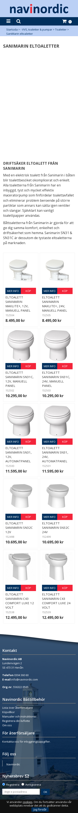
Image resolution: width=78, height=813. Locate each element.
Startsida (12, 29)
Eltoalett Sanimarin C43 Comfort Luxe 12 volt (19, 600)
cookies (27, 802)
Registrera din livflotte (16, 721)
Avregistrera (33, 784)
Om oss (7, 725)
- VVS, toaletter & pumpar (36, 29)
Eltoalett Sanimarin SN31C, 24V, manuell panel (56, 379)
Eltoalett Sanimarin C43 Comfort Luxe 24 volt (56, 600)
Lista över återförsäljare (17, 708)
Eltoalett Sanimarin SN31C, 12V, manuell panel (19, 379)
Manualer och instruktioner (19, 716)
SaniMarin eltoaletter (19, 34)
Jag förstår (40, 809)
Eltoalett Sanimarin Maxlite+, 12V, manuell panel (17, 303)
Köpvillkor (8, 712)
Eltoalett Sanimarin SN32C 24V (55, 527)
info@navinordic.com (24, 679)
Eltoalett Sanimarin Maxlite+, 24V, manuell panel (54, 303)
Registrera (12, 784)
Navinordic (13, 764)
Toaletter (61, 29)
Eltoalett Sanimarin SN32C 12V (19, 527)
